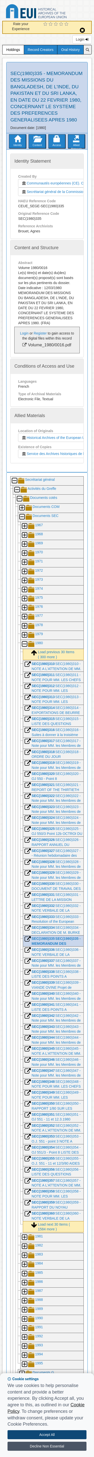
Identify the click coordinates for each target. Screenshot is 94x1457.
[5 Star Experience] (67, 24)
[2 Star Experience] (51, 24)
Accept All (47, 1435)
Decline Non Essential (47, 1446)
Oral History (70, 50)
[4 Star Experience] (61, 24)
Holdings (13, 50)
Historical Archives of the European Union (55, 437)
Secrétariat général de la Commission (53, 191)
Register (40, 333)
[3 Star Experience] (56, 24)
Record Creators (41, 50)
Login (82, 39)
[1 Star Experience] (46, 24)
